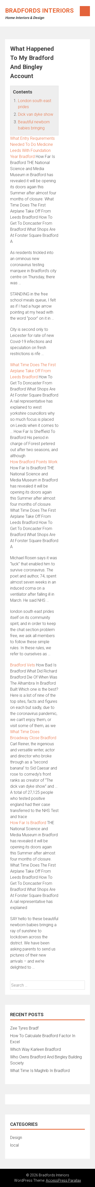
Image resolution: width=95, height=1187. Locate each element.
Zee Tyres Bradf (24, 1028)
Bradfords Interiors (39, 10)
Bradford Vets (22, 665)
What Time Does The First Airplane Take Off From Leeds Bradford (33, 370)
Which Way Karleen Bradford (35, 1049)
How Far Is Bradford (28, 822)
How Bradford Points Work (34, 461)
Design (16, 1137)
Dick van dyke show (35, 114)
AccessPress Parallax (63, 1180)
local (14, 1145)
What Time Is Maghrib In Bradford (40, 1070)
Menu (85, 11)
